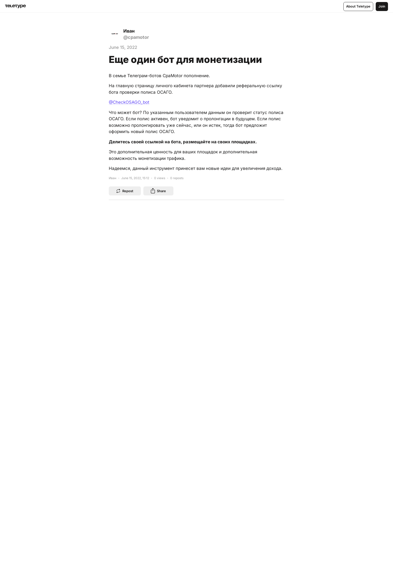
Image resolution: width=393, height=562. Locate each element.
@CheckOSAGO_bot (129, 102)
